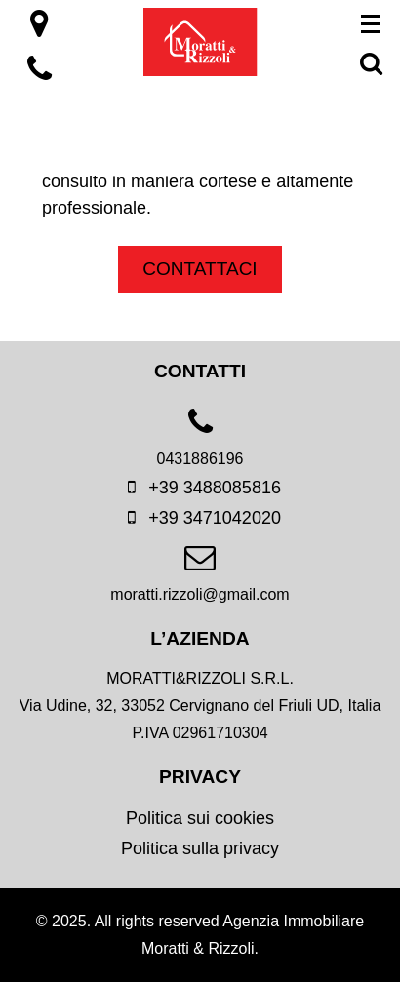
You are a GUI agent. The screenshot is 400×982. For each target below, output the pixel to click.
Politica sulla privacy (200, 848)
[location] (39, 29)
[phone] (200, 445)
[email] (200, 581)
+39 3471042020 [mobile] (200, 518)
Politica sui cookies (200, 818)
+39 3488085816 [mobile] (200, 487)
